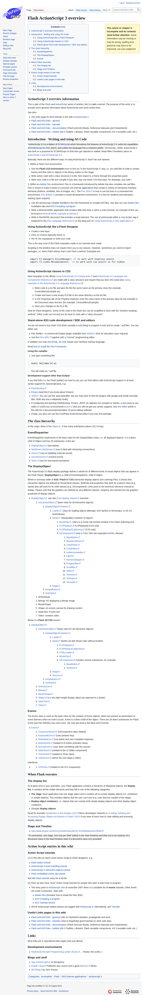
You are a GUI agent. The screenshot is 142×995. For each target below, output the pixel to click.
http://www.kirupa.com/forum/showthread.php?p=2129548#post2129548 (66, 831)
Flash (47, 104)
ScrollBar (70, 567)
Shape (41, 697)
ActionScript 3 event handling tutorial (49, 866)
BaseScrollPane (74, 541)
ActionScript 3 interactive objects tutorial (50, 870)
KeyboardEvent (45, 735)
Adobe (90, 333)
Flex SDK (85, 191)
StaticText (43, 701)
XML (64, 342)
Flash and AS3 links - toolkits (45, 132)
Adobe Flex (45, 184)
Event (34, 727)
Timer (34, 460)
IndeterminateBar (74, 552)
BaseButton (71, 537)
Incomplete (46, 976)
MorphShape (44, 694)
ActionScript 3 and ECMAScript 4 (44, 155)
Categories (34, 976)
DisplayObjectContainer (56, 506)
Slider (69, 571)
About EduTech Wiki (48, 991)
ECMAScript (64, 144)
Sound (34, 453)
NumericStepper (74, 559)
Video (41, 705)
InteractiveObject (46, 502)
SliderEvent (43, 750)
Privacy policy (32, 991)
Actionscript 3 (81, 117)
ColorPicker (71, 545)
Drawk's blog (37, 966)
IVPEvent (42, 767)
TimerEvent (43, 754)
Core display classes (67, 498)
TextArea (70, 574)
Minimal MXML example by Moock (59, 213)
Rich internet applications (74, 976)
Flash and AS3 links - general (45, 120)
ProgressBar (72, 563)
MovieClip (64, 522)
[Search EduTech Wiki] (126, 10)
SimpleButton (51, 589)
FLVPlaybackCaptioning (71, 529)
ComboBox (71, 548)
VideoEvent (43, 758)
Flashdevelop (37, 388)
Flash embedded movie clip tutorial (48, 873)
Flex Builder (47, 194)
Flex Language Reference (59, 221)
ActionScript (61, 104)
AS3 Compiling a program (62, 206)
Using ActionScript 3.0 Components (73, 276)
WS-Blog (35, 969)
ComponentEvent (46, 731)
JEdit (33, 396)
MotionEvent (44, 743)
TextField (49, 593)
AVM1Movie (44, 686)
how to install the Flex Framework (50, 346)
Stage (55, 586)
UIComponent (66, 533)
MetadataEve (44, 739)
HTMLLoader (65, 652)
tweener (84, 966)
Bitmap (41, 690)
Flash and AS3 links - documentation (49, 128)
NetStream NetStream (42, 449)
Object (55, 426)
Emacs (34, 392)
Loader (55, 510)
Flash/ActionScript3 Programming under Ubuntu (54, 952)
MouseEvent (44, 747)
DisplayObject (38, 445)
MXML (55, 342)
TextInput (70, 578)
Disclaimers (64, 991)
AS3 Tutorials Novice (45, 902)
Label (69, 556)
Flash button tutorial (40, 862)
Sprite (55, 518)
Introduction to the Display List (60, 813)
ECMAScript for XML (40, 148)
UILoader (70, 582)
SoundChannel (38, 457)
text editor (122, 406)
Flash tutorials (42, 878)
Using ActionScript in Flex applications (113, 221)
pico (68, 406)
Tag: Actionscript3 (39, 962)
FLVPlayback (65, 525)
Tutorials (115, 906)
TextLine (56, 675)
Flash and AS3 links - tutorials (45, 124)
